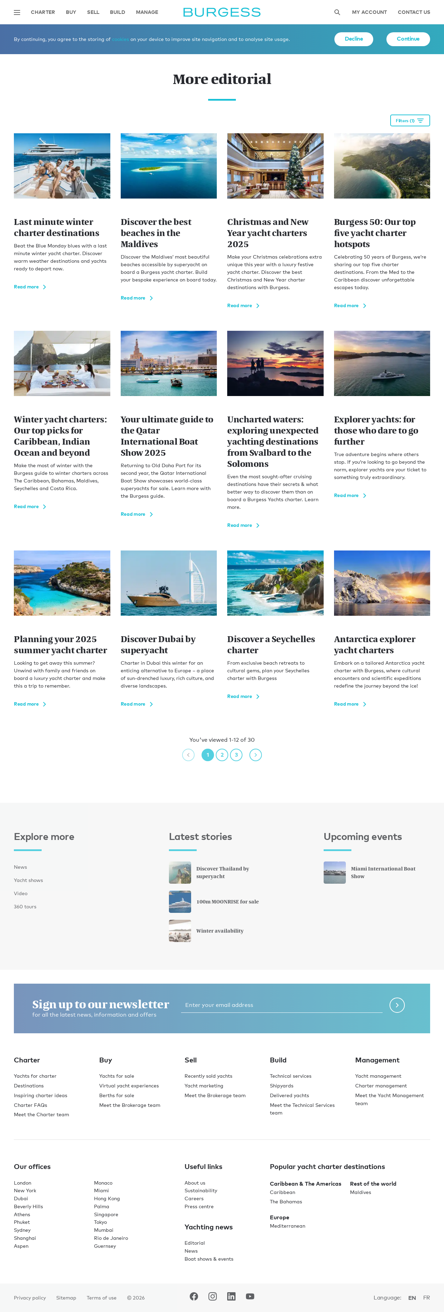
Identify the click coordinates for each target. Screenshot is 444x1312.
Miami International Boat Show (370, 872)
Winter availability (206, 931)
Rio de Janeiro (111, 1238)
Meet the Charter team (41, 1114)
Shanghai (25, 1238)
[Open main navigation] (17, 12)
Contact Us (414, 12)
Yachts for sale (116, 1076)
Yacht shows (28, 880)
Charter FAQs (30, 1105)
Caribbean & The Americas (305, 1183)
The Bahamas (286, 1201)
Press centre (199, 1206)
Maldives (360, 1192)
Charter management (381, 1085)
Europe (279, 1217)
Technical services (290, 1076)
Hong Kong (107, 1198)
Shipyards (281, 1085)
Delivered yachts (289, 1095)
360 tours (25, 906)
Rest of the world (373, 1183)
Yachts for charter (35, 1076)
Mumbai (103, 1230)
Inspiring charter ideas (40, 1095)
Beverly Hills (28, 1206)
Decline (354, 38)
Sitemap (66, 1298)
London (22, 1183)
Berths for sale (116, 1095)
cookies (120, 39)
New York (25, 1190)
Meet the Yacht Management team (389, 1099)
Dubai (21, 1198)
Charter (43, 12)
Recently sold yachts (208, 1076)
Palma (101, 1206)
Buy (71, 12)
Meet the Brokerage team (129, 1105)
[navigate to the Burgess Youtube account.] (250, 1298)
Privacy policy (30, 1298)
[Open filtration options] (410, 120)
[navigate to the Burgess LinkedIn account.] (231, 1298)
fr (426, 1297)
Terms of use (102, 1298)
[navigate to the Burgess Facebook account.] (194, 1298)
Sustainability (201, 1190)
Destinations (29, 1085)
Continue (408, 38)
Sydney (22, 1230)
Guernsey (105, 1246)
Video (20, 893)
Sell (93, 12)
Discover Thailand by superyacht (209, 872)
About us (195, 1183)
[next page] (255, 755)
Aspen (21, 1246)
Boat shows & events (209, 1259)
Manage (147, 12)
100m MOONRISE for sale (214, 902)
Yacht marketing (204, 1085)
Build (117, 12)
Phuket (22, 1222)
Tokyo (100, 1222)
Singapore (106, 1214)
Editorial (195, 1243)
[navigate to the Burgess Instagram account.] (212, 1298)
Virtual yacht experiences (129, 1085)
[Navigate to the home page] (222, 12)
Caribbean (282, 1192)
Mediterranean (287, 1226)
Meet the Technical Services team (302, 1109)
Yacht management (378, 1076)
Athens (22, 1214)
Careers (194, 1198)
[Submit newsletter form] (397, 1005)
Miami (101, 1190)
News (20, 867)
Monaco (103, 1183)
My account (369, 12)
